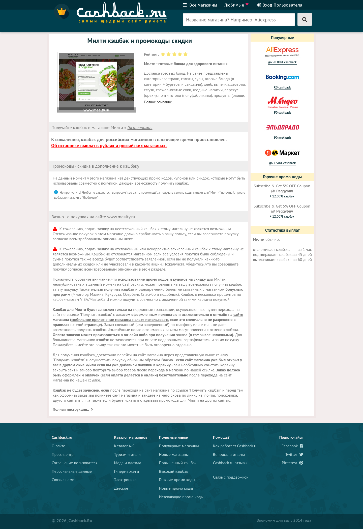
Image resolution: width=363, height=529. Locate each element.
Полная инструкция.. (71, 409)
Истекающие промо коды (181, 496)
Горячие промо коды (177, 479)
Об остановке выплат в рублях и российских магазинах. (109, 145)
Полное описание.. (159, 102)
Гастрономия (140, 127)
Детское (121, 488)
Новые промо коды (176, 488)
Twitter (294, 454)
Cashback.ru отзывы (230, 462)
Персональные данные (72, 471)
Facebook (293, 445)
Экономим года (284, 520)
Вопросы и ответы (229, 454)
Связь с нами (63, 479)
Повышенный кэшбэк (178, 462)
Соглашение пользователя (75, 462)
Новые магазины (174, 454)
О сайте (58, 445)
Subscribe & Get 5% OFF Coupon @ (282, 190)
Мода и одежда (127, 462)
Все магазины (200, 5)
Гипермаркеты (126, 471)
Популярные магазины (179, 445)
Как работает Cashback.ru (235, 445)
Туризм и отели (127, 454)
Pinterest (293, 462)
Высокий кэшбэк (173, 471)
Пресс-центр (63, 454)
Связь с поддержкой (231, 477)
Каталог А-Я (124, 445)
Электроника (125, 479)
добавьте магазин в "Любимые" (76, 197)
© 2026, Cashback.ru (72, 520)
